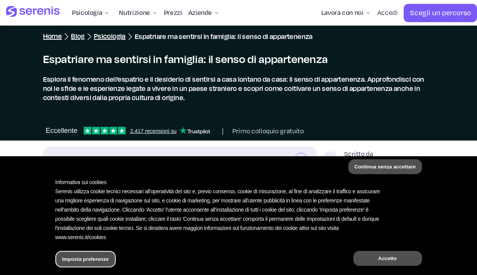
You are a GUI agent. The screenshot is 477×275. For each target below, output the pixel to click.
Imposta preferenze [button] (85, 259)
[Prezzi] (173, 13)
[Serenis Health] (33, 12)
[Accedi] (387, 13)
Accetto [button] (387, 258)
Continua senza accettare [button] (385, 167)
